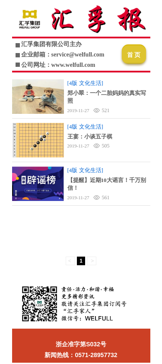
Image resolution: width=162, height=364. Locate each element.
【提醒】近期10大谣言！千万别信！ (106, 184)
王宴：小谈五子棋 (89, 136)
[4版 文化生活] (85, 83)
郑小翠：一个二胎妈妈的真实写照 (106, 97)
